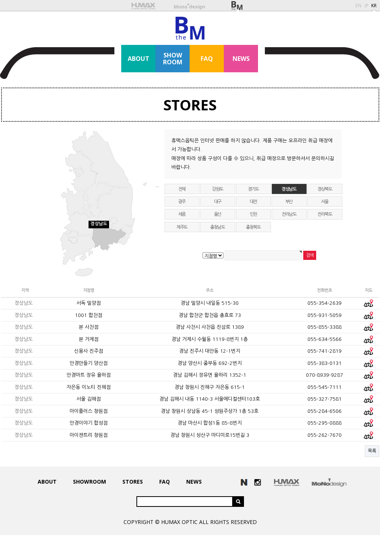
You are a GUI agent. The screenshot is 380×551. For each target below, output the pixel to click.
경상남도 (289, 189)
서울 (325, 201)
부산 (289, 201)
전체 (182, 189)
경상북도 (324, 189)
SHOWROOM (172, 58)
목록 (372, 451)
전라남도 (289, 214)
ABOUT (138, 58)
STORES (190, 105)
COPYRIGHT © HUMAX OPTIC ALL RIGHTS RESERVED (190, 522)
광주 (182, 201)
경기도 (253, 189)
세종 (182, 214)
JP (366, 5)
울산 (218, 214)
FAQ (207, 58)
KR (374, 5)
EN (358, 5)
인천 (253, 214)
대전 (253, 201)
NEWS (241, 58)
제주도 (181, 227)
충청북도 (253, 227)
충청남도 (217, 227)
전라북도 (324, 214)
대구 (218, 201)
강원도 (217, 189)
